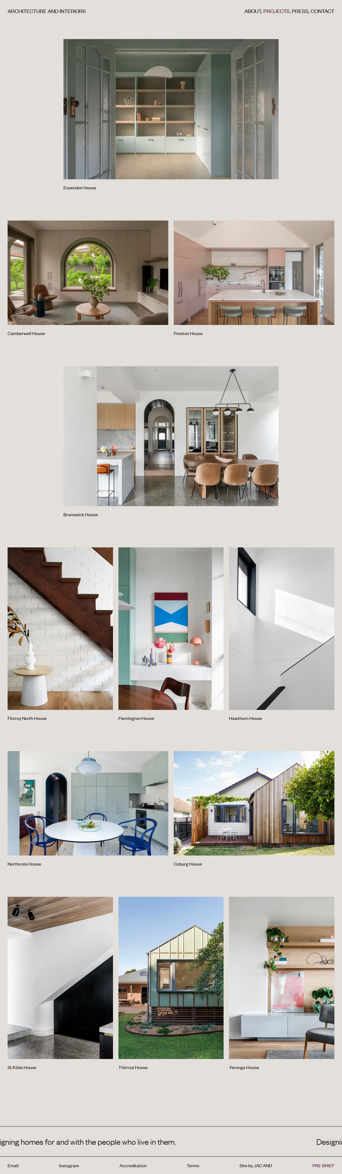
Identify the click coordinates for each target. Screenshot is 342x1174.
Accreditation (133, 1165)
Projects (277, 10)
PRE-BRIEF (323, 1165)
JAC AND (263, 1165)
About (253, 10)
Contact (322, 10)
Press (301, 10)
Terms (193, 1165)
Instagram (69, 1165)
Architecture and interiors (47, 11)
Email (13, 1165)
